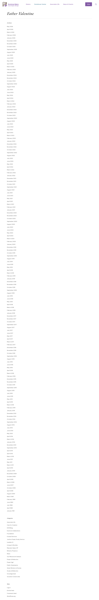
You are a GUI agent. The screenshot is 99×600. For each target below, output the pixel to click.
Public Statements (12, 565)
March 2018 (10, 307)
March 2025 (10, 66)
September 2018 (12, 290)
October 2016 (11, 353)
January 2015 (11, 410)
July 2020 (10, 227)
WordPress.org (11, 596)
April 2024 (10, 98)
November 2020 (12, 215)
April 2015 (10, 402)
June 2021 (10, 195)
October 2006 (11, 488)
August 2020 (11, 224)
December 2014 (11, 413)
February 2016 (11, 376)
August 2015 (10, 390)
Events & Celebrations (13, 531)
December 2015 (11, 379)
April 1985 (10, 508)
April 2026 (10, 29)
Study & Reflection (12, 571)
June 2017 (10, 333)
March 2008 (10, 482)
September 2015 (12, 387)
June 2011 (10, 459)
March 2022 (10, 170)
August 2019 (10, 258)
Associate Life (11, 522)
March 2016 (10, 373)
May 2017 (10, 336)
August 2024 (11, 87)
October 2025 (11, 46)
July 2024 (10, 89)
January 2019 (11, 279)
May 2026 (10, 26)
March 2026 (10, 32)
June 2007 (10, 485)
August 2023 (11, 121)
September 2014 (12, 422)
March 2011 (10, 465)
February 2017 (11, 344)
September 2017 (12, 324)
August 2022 (11, 155)
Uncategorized (11, 574)
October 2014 (11, 419)
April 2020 (10, 236)
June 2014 (10, 430)
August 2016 (10, 359)
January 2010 (11, 471)
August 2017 (10, 327)
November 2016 (11, 350)
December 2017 (11, 316)
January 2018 (11, 313)
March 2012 (10, 456)
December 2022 (11, 144)
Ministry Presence (12, 551)
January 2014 (11, 442)
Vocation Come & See (13, 576)
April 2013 (10, 451)
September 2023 (12, 118)
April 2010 (10, 468)
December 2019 (11, 247)
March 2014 (10, 439)
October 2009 (11, 476)
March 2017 (10, 342)
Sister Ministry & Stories (14, 568)
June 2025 (10, 58)
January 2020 (11, 244)
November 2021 (11, 181)
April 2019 (10, 270)
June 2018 (10, 299)
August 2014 (11, 425)
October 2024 (11, 81)
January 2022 (11, 175)
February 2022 (11, 173)
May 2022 (10, 164)
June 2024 (10, 92)
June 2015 (10, 396)
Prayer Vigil (10, 562)
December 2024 (12, 75)
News (8, 554)
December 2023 (11, 109)
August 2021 (10, 190)
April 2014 (10, 436)
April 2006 (10, 491)
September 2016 (12, 356)
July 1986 (10, 505)
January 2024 (11, 107)
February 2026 (11, 35)
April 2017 (10, 339)
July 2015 (10, 393)
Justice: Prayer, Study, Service (15, 539)
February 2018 (11, 310)
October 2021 (11, 184)
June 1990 (10, 502)
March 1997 (10, 496)
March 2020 (10, 238)
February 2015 (11, 408)
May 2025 (10, 61)
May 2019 (10, 267)
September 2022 (12, 152)
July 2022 (10, 158)
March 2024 (10, 101)
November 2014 (11, 416)
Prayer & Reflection (12, 559)
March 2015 (10, 405)
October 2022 (11, 150)
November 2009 (12, 473)
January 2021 (11, 210)
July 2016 (10, 362)
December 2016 (11, 347)
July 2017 (10, 330)
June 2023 (10, 127)
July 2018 (10, 296)
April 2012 (10, 453)
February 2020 (11, 241)
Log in (9, 587)
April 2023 (10, 132)
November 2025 (11, 44)
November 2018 (11, 284)
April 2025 (10, 64)
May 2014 (10, 433)
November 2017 (11, 319)
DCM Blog (10, 528)
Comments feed (11, 593)
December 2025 (11, 41)
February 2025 (11, 69)
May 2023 (10, 130)
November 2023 (11, 112)
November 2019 (11, 250)
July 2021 (10, 193)
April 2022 (10, 167)
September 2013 (12, 448)
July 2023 (10, 124)
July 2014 (10, 428)
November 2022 (11, 147)
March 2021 (10, 204)
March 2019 (10, 273)
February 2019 (11, 276)
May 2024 (10, 95)
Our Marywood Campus (14, 556)
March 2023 (10, 135)
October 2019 (11, 253)
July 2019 (10, 261)
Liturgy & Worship (12, 545)
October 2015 (11, 385)
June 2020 (10, 230)
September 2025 (12, 49)
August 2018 (10, 293)
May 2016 (10, 367)
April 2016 (10, 370)
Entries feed (10, 590)
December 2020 (12, 213)
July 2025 (10, 55)
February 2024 (11, 104)
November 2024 (12, 78)
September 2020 (12, 221)
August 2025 (11, 52)
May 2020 (10, 233)
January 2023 (11, 141)
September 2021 (12, 187)
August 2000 (11, 494)
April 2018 (10, 304)
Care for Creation (12, 525)
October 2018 (11, 287)
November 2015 (11, 382)
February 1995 (11, 499)
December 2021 (11, 178)
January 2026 (11, 38)
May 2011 (9, 462)
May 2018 (10, 301)
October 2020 (11, 218)
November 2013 (11, 445)
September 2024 (12, 84)
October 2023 (11, 115)
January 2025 (11, 72)
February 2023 (11, 138)
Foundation (10, 533)
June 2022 (10, 161)
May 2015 (10, 399)
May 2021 (10, 198)
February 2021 (11, 207)
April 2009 (10, 479)
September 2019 (12, 256)
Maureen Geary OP (12, 548)
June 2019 (10, 264)
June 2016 (10, 365)
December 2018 (11, 281)
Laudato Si (10, 542)
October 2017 (11, 322)
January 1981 (11, 511)
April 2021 (10, 201)
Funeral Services (12, 536)
